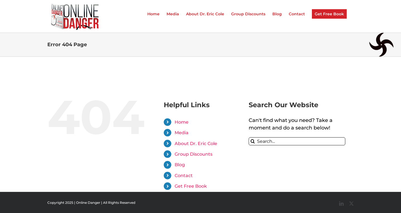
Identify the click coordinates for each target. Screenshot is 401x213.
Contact (184, 175)
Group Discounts (193, 154)
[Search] (253, 141)
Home (182, 122)
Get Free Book (191, 186)
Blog (180, 164)
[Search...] (297, 141)
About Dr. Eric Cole (196, 143)
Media (182, 132)
